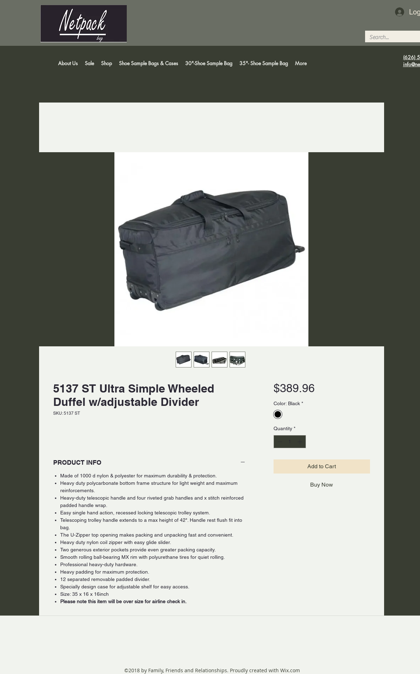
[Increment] (300, 441)
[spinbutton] (289, 441)
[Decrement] (279, 441)
